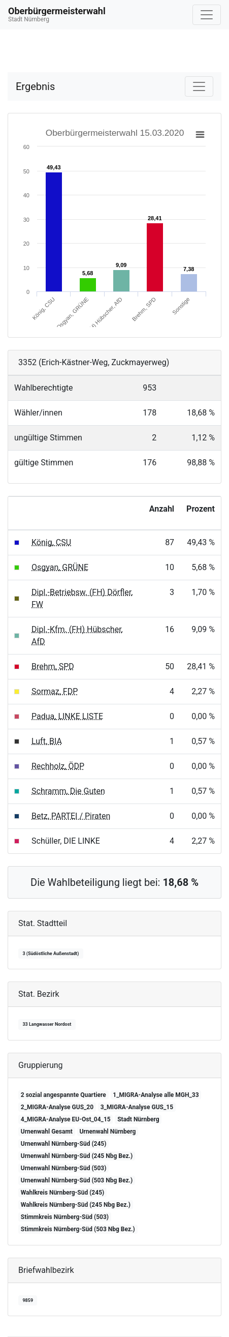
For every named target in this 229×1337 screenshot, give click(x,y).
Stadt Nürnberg (138, 1119)
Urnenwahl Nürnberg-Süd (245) (64, 1143)
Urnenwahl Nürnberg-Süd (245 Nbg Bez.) (77, 1156)
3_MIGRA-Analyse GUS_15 (137, 1107)
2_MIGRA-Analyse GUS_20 (57, 1107)
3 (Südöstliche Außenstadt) (50, 953)
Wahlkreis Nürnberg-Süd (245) (62, 1192)
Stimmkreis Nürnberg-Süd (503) (65, 1217)
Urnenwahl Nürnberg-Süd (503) (64, 1168)
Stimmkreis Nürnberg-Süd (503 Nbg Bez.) (78, 1229)
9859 (27, 1300)
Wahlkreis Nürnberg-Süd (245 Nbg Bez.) (75, 1204)
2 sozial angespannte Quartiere (63, 1094)
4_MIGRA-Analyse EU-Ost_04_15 (66, 1119)
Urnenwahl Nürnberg (107, 1131)
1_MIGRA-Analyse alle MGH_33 (156, 1094)
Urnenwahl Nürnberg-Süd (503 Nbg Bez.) (77, 1180)
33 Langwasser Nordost (46, 1024)
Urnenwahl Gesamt (47, 1131)
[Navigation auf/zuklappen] (206, 15)
